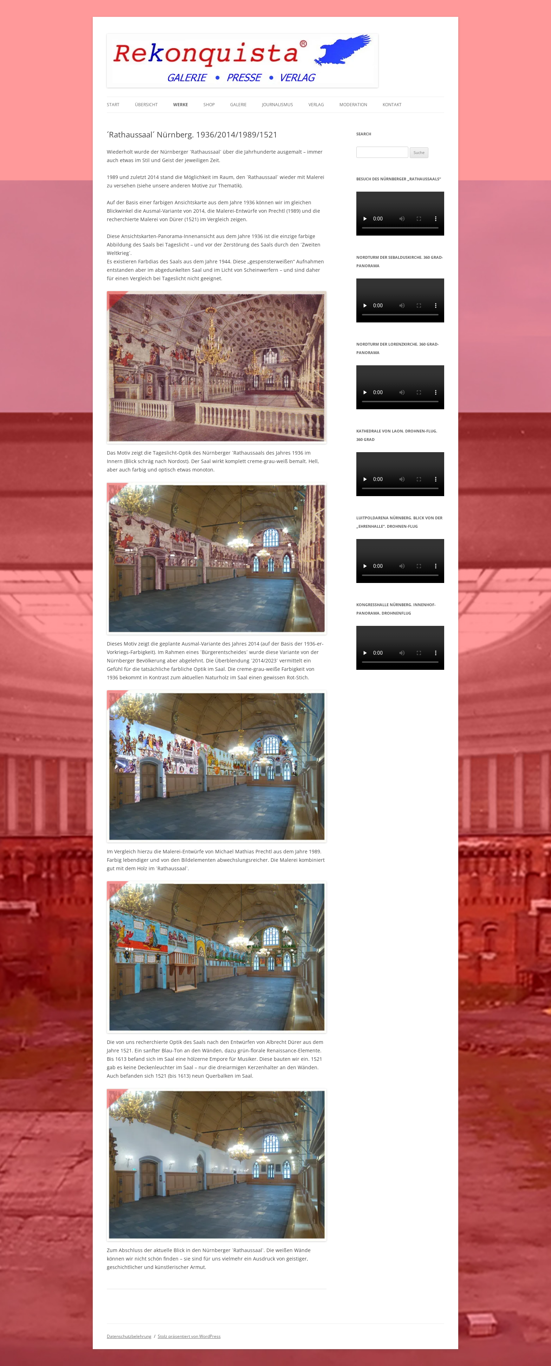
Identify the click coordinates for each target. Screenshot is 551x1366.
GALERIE (238, 105)
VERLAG (316, 105)
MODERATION (353, 105)
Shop (209, 105)
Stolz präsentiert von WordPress (189, 1336)
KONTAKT (392, 105)
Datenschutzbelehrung (129, 1336)
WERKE (180, 105)
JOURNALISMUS (277, 105)
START (113, 105)
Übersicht (146, 105)
